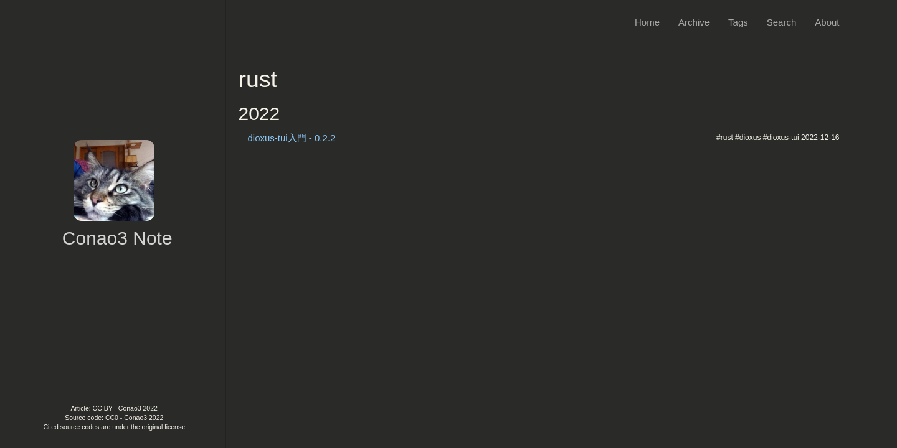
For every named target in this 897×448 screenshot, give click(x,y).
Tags (738, 22)
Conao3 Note (117, 238)
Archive (694, 22)
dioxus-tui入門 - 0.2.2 (292, 138)
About (827, 22)
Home (647, 22)
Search (782, 22)
